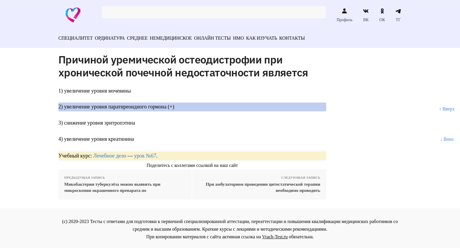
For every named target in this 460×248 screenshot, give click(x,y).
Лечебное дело (109, 154)
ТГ (398, 15)
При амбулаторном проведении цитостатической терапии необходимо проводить (263, 185)
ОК (382, 15)
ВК (366, 15)
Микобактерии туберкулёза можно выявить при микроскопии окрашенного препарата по (112, 185)
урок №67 (145, 154)
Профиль (344, 15)
